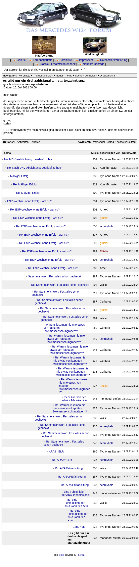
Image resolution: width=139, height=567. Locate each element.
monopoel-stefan (37, 84)
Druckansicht (107, 75)
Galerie (19, 60)
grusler (104, 217)
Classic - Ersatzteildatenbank (55, 64)
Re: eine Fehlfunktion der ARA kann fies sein (76, 503)
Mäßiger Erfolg (19, 176)
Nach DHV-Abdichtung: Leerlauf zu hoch (29, 159)
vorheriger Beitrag (103, 141)
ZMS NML (79, 526)
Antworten (23, 141)
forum (61, 555)
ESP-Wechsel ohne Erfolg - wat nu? (29, 201)
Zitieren (35, 141)
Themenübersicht (43, 75)
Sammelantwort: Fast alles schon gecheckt (54, 276)
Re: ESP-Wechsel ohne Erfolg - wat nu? (35, 209)
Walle (103, 284)
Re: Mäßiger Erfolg (24, 184)
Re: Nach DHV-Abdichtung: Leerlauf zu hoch (34, 167)
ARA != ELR (56, 451)
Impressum (84, 60)
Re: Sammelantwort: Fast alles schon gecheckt (60, 284)
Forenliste (64, 60)
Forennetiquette (40, 60)
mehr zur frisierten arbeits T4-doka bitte (74, 399)
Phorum (81, 555)
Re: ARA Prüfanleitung (69, 468)
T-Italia (104, 251)
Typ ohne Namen (110, 159)
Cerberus (105, 301)
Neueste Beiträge (91, 64)
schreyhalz (106, 226)
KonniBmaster (108, 167)
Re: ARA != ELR (62, 459)
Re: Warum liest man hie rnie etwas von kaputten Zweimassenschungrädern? (66, 339)
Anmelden (91, 75)
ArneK (104, 209)
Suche (78, 75)
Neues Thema (64, 75)
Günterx (105, 327)
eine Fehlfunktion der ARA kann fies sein (76, 493)
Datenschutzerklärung (111, 60)
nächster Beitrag (126, 141)
